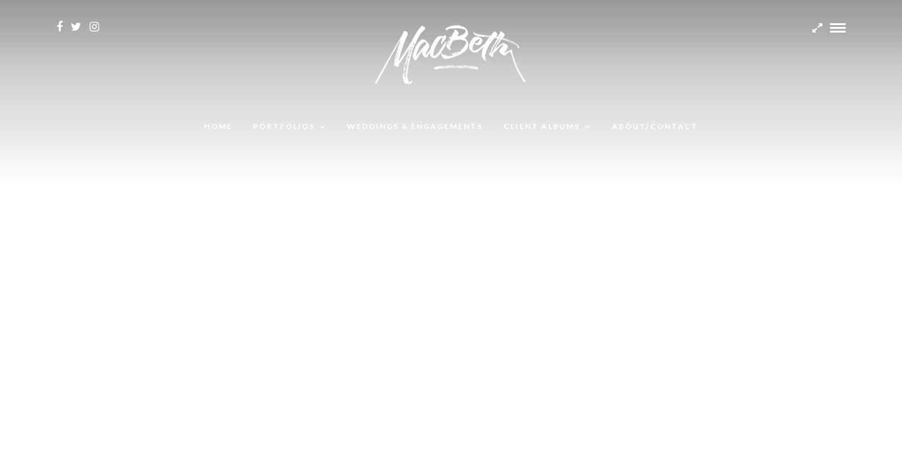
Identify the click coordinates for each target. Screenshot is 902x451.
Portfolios (284, 126)
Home (218, 126)
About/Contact (655, 126)
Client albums (542, 126)
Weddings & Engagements (415, 126)
